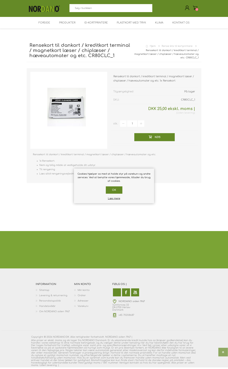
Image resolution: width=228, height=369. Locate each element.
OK (114, 190)
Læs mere (114, 198)
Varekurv (193, 9)
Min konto (84, 292)
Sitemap (44, 292)
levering (189, 114)
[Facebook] (126, 294)
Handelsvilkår (47, 308)
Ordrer (82, 297)
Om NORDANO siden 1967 (54, 313)
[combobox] (110, 9)
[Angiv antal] (132, 125)
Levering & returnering (53, 297)
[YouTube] (135, 294)
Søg (156, 9)
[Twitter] (117, 294)
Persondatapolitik (50, 302)
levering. (52, 367)
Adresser (83, 302)
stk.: (115, 125)
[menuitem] (55, 291)
